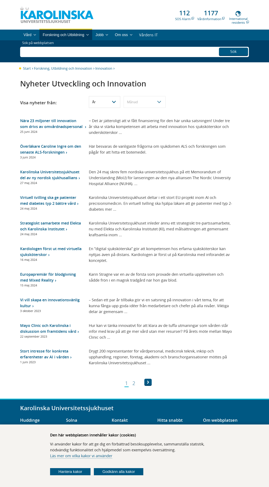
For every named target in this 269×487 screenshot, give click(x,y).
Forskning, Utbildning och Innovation (63, 68)
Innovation (103, 68)
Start (27, 68)
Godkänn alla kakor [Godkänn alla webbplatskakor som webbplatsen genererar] (118, 472)
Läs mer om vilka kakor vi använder (81, 455)
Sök (233, 50)
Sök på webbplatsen (40, 51)
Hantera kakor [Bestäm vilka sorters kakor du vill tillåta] (70, 472)
